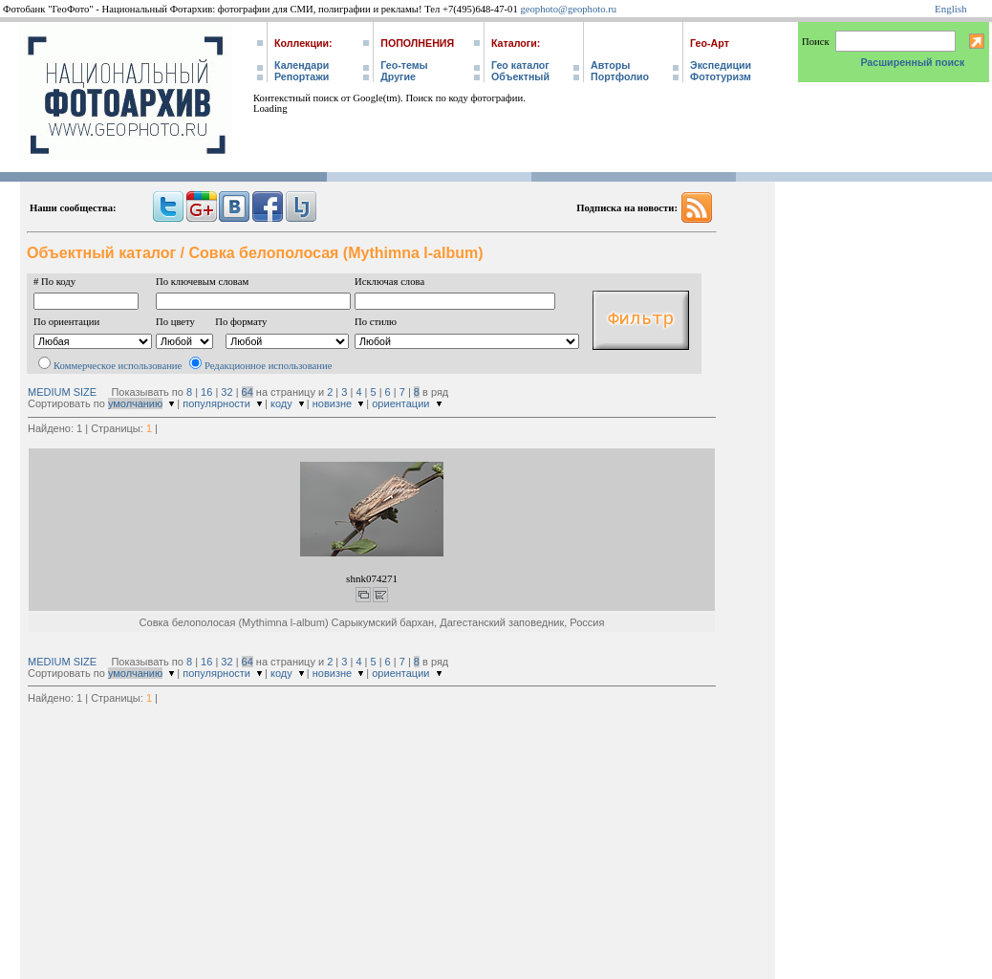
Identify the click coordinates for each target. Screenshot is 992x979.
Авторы (610, 65)
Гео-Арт (709, 43)
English (951, 8)
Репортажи (301, 76)
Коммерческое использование (118, 365)
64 (247, 392)
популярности (216, 403)
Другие (398, 76)
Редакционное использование (268, 365)
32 (226, 392)
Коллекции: (303, 43)
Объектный (520, 76)
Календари (301, 65)
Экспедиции (720, 65)
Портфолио (620, 76)
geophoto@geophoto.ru (568, 9)
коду (281, 403)
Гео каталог (520, 65)
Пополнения (417, 43)
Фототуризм (720, 76)
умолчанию (135, 403)
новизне (332, 403)
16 (206, 392)
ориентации (400, 403)
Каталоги (514, 43)
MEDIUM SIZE (62, 392)
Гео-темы (403, 65)
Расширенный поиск (912, 62)
